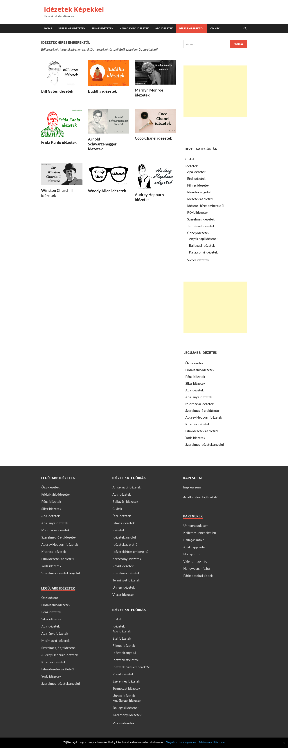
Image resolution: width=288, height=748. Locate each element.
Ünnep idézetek (198, 233)
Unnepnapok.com (195, 525)
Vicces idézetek (198, 260)
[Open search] (245, 28)
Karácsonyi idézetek (134, 28)
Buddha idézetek (102, 91)
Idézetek (191, 166)
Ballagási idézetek (202, 245)
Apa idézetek (164, 28)
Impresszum (192, 487)
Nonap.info (191, 554)
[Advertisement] (215, 91)
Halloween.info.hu (196, 568)
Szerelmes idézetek (71, 28)
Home (48, 28)
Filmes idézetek (102, 28)
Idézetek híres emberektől (205, 206)
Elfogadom (171, 742)
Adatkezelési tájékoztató (200, 497)
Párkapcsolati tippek (198, 576)
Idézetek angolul (199, 192)
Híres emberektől (191, 28)
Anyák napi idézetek (203, 239)
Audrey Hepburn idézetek (203, 417)
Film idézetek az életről (201, 431)
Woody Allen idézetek (107, 190)
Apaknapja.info (194, 547)
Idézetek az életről (200, 199)
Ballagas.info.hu (194, 540)
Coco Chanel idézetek (153, 138)
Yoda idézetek (195, 438)
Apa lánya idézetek (198, 397)
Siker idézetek (195, 383)
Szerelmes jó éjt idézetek (202, 410)
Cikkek (215, 28)
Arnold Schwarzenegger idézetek (102, 144)
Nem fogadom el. (188, 742)
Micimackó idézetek (199, 404)
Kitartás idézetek (197, 424)
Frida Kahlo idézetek (59, 142)
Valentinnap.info (195, 561)
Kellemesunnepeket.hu (199, 533)
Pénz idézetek (195, 377)
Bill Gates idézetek (57, 91)
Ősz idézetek (194, 363)
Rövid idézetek (197, 212)
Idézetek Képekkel (74, 9)
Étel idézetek (196, 178)
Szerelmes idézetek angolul (204, 444)
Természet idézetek (201, 226)
